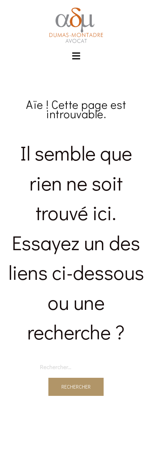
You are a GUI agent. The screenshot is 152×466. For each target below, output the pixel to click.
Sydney (76, 453)
